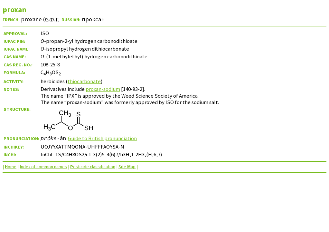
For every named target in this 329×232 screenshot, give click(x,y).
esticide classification (92, 166)
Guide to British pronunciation (103, 138)
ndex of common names (43, 166)
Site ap (127, 166)
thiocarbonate (84, 81)
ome (10, 166)
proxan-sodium (103, 88)
